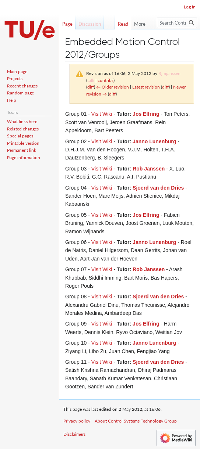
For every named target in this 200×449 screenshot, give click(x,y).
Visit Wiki (101, 114)
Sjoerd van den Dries (158, 188)
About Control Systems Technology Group (136, 421)
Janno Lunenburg (154, 141)
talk (90, 80)
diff (90, 87)
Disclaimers (74, 434)
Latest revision (146, 87)
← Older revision (112, 87)
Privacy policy (76, 421)
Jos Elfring (146, 114)
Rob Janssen (149, 169)
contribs (105, 80)
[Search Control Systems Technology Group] (177, 23)
